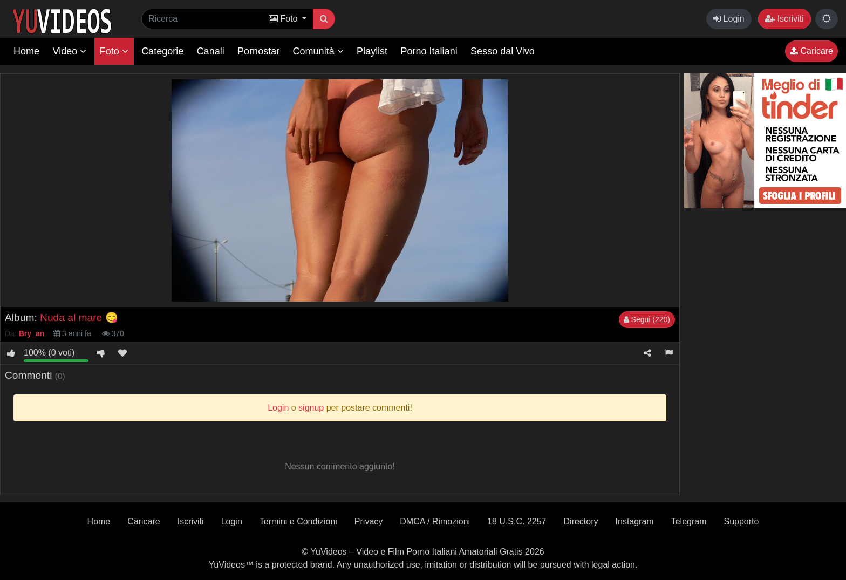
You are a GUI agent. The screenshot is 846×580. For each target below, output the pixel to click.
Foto (114, 51)
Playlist (372, 51)
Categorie (162, 51)
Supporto (741, 521)
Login (729, 18)
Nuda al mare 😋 (79, 317)
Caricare (811, 51)
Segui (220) (647, 319)
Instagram (635, 521)
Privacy (368, 521)
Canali (210, 51)
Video (69, 51)
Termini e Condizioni (298, 521)
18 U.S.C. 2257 (516, 521)
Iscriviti (784, 18)
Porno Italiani (429, 51)
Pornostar (258, 51)
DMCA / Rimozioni (435, 521)
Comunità (318, 51)
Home (26, 51)
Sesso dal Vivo (502, 51)
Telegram (689, 521)
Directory (581, 521)
